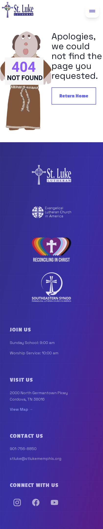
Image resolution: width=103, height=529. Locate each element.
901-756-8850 (23, 449)
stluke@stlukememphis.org (35, 459)
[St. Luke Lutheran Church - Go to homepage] (17, 10)
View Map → (21, 410)
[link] (51, 175)
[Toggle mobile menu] (92, 11)
